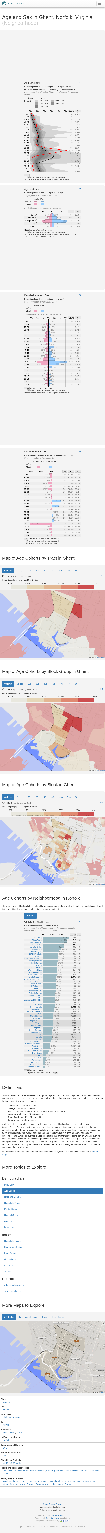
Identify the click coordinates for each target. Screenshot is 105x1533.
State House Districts (27, 1317)
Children (8, 570)
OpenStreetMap (52, 1518)
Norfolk (6, 1409)
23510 (12, 1432)
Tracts (44, 1317)
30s (37, 570)
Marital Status (10, 1209)
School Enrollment (12, 1291)
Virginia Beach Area (12, 1417)
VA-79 (5, 1463)
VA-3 (5, 1448)
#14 (101, 689)
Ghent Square (52, 1471)
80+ (77, 570)
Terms (52, 1504)
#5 (102, 576)
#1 (80, 83)
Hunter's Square (68, 1481)
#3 (80, 295)
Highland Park (54, 1481)
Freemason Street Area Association (29, 1471)
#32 (79, 921)
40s (45, 570)
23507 (6, 1432)
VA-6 (5, 1455)
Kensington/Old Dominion (71, 1471)
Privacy (59, 1504)
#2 (80, 189)
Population (9, 1185)
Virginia (6, 1402)
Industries (8, 1265)
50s (53, 570)
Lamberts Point (84, 1481)
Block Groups (58, 1317)
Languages (9, 1227)
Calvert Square (39, 1481)
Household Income (12, 1241)
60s (61, 570)
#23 (101, 802)
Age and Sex (10, 1191)
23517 (19, 1432)
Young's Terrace (64, 1484)
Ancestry (8, 1221)
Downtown (7, 1471)
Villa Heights (50, 1484)
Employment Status (13, 1247)
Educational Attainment (14, 1285)
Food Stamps (10, 1253)
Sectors (7, 1271)
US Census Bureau (58, 1515)
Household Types (12, 1203)
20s (29, 570)
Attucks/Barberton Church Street (17, 1481)
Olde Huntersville (18, 1484)
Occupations (10, 1259)
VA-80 (12, 1463)
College (19, 570)
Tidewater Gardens (35, 1484)
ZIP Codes (9, 1317)
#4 (80, 451)
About (45, 1504)
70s (69, 570)
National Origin (11, 1215)
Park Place (89, 1471)
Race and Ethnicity (12, 1197)
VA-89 (18, 1463)
